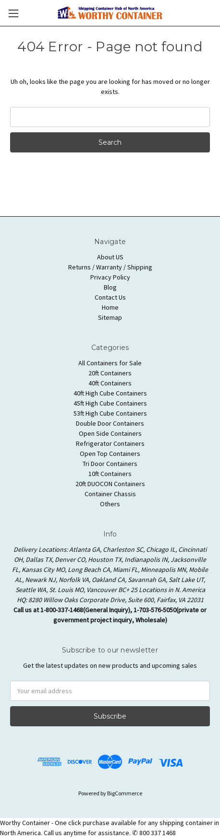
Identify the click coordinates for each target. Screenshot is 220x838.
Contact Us (110, 297)
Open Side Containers (110, 433)
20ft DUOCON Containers (110, 483)
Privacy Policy (110, 277)
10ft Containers (110, 473)
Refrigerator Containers (110, 443)
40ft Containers (110, 383)
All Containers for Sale (110, 363)
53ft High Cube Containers (110, 413)
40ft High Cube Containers (110, 393)
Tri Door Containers (110, 463)
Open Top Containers (110, 453)
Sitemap (110, 317)
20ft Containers (110, 373)
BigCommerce (124, 793)
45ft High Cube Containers (110, 403)
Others (110, 504)
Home (110, 307)
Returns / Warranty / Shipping (110, 267)
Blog (110, 287)
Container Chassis (110, 493)
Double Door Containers (110, 423)
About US (110, 257)
